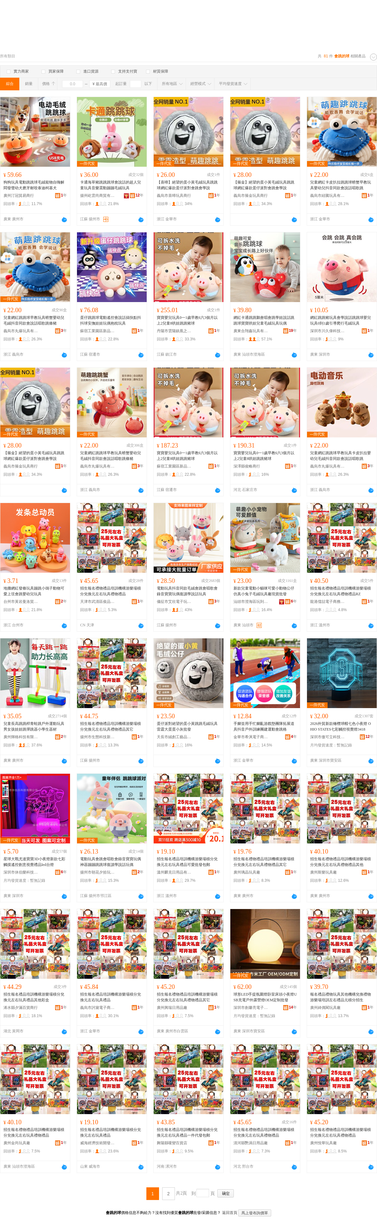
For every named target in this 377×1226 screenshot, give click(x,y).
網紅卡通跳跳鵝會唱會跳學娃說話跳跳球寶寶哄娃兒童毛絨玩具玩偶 (263, 320)
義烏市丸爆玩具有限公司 (20, 331)
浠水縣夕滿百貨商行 (20, 1007)
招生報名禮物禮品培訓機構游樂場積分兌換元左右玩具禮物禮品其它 (110, 726)
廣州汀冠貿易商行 (18, 195)
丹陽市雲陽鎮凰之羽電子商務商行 (174, 331)
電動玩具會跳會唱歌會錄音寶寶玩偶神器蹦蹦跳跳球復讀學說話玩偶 (110, 862)
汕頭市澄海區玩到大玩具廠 (250, 601)
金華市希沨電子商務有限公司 (250, 737)
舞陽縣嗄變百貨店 (172, 1143)
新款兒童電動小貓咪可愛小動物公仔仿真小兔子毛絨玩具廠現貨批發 (263, 591)
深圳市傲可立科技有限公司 (327, 737)
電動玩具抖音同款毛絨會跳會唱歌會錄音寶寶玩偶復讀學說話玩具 (187, 591)
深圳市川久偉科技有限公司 (327, 331)
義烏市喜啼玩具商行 (174, 195)
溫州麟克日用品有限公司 (174, 872)
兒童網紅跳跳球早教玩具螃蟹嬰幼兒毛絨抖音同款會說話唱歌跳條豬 (33, 320)
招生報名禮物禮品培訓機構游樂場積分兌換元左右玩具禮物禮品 (110, 591)
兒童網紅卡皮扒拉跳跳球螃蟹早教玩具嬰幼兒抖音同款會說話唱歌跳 (340, 185)
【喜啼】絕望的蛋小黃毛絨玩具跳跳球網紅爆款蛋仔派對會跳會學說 (187, 185)
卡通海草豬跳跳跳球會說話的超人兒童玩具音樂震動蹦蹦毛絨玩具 (110, 185)
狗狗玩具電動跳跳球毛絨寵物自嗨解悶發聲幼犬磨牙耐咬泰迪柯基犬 (33, 185)
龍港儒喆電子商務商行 (327, 601)
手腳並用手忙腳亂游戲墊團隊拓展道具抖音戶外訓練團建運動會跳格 (263, 726)
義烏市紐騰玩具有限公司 (327, 195)
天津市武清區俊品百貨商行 (97, 601)
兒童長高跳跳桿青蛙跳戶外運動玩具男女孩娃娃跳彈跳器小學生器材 (33, 726)
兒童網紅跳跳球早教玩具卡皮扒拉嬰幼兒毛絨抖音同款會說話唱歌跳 (340, 456)
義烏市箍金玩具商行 (250, 195)
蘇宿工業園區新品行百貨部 (97, 331)
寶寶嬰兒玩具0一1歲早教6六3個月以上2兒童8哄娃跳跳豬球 (187, 320)
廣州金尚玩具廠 (16, 1143)
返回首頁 (229, 1212)
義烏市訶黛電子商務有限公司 (97, 1007)
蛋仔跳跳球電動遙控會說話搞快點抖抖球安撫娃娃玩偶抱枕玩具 (110, 320)
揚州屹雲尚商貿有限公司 (97, 195)
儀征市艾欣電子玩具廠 (174, 601)
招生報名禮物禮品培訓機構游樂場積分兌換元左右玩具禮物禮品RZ (340, 591)
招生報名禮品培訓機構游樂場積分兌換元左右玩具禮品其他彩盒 (33, 997)
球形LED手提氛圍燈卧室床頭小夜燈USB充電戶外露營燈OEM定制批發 (265, 997)
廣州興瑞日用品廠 (172, 1007)
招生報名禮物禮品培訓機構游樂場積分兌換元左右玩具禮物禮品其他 (340, 862)
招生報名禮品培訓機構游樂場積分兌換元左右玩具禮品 (110, 997)
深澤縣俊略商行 (246, 466)
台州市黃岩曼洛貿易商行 (20, 601)
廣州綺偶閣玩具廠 (325, 1007)
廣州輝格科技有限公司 (20, 737)
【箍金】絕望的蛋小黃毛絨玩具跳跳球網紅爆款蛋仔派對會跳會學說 (263, 185)
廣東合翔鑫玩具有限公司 (250, 331)
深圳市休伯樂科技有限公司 (20, 872)
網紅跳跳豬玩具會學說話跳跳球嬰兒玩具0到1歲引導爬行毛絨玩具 (340, 320)
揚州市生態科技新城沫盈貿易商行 (97, 737)
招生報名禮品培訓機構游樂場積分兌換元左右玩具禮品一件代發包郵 (187, 1132)
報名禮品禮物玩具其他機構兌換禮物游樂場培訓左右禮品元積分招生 (340, 997)
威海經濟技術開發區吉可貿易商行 (97, 1143)
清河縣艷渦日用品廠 (250, 1143)
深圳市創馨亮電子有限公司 (250, 1007)
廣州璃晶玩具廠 (246, 872)
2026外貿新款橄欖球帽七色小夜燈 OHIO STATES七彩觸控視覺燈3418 (340, 726)
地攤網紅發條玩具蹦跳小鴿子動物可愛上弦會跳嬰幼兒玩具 (33, 591)
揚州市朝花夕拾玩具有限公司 (97, 872)
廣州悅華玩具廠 (323, 1143)
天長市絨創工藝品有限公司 (174, 737)
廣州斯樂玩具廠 (323, 872)
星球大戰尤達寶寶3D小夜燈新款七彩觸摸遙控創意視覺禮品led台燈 (34, 862)
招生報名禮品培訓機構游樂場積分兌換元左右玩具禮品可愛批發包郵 (187, 862)
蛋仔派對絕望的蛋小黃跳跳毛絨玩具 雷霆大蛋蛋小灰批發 (187, 726)
